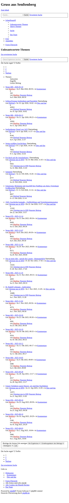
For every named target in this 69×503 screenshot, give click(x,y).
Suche (26, 15)
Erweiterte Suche (36, 15)
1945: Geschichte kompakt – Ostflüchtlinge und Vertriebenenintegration (31, 202)
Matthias (12, 89)
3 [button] (5, 71)
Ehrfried (12, 103)
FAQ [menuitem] (7, 39)
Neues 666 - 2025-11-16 (14, 273)
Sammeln (8, 172)
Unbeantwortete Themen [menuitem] (19, 24)
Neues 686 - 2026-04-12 (14, 115)
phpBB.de (26, 493)
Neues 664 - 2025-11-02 (14, 301)
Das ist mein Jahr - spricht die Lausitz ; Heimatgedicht (25, 259)
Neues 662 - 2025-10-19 (14, 329)
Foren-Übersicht (11, 45)
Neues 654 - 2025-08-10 (14, 414)
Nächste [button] (8, 73)
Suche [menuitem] (12, 31)
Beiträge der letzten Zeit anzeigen (22, 443)
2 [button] (5, 69)
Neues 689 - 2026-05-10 (14, 87)
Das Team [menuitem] (13, 35)
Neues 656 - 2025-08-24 (14, 400)
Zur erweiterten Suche (9, 54)
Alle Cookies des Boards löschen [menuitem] (17, 485)
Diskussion (9, 473)
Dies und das (41, 103)
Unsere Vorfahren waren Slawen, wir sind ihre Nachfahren (26, 386)
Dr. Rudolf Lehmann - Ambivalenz (18, 287)
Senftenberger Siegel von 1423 (16, 129)
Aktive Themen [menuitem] (15, 26)
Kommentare (41, 89)
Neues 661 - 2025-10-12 (14, 343)
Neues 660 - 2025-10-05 (14, 358)
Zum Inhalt (5, 10)
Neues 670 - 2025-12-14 (14, 216)
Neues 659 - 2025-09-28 (14, 372)
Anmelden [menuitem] (9, 41)
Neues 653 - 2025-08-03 (14, 428)
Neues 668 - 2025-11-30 (14, 245)
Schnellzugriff (10, 20)
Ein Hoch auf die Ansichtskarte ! (17, 158)
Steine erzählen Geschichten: (16, 143)
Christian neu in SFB (16, 160)
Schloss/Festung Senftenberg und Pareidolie (21, 101)
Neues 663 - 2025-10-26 (14, 315)
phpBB (12, 491)
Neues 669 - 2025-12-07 (14, 230)
